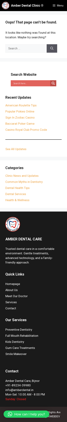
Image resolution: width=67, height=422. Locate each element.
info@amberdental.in (19, 390)
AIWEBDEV (53, 416)
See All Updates (15, 149)
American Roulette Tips (21, 105)
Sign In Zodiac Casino (20, 117)
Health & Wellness (17, 200)
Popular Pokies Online (19, 111)
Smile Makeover (16, 354)
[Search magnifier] (53, 83)
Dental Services (15, 194)
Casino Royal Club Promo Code (26, 129)
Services (11, 302)
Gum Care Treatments (20, 348)
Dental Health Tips (17, 188)
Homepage (12, 284)
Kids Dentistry (14, 342)
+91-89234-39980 (18, 385)
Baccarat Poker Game (19, 123)
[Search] (52, 48)
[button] (26, 414)
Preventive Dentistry (18, 329)
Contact (10, 308)
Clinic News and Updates (22, 176)
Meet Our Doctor (16, 296)
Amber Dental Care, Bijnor (22, 381)
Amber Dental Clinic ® (27, 5)
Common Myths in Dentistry (24, 182)
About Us (11, 290)
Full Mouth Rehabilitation (21, 335)
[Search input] (31, 83)
